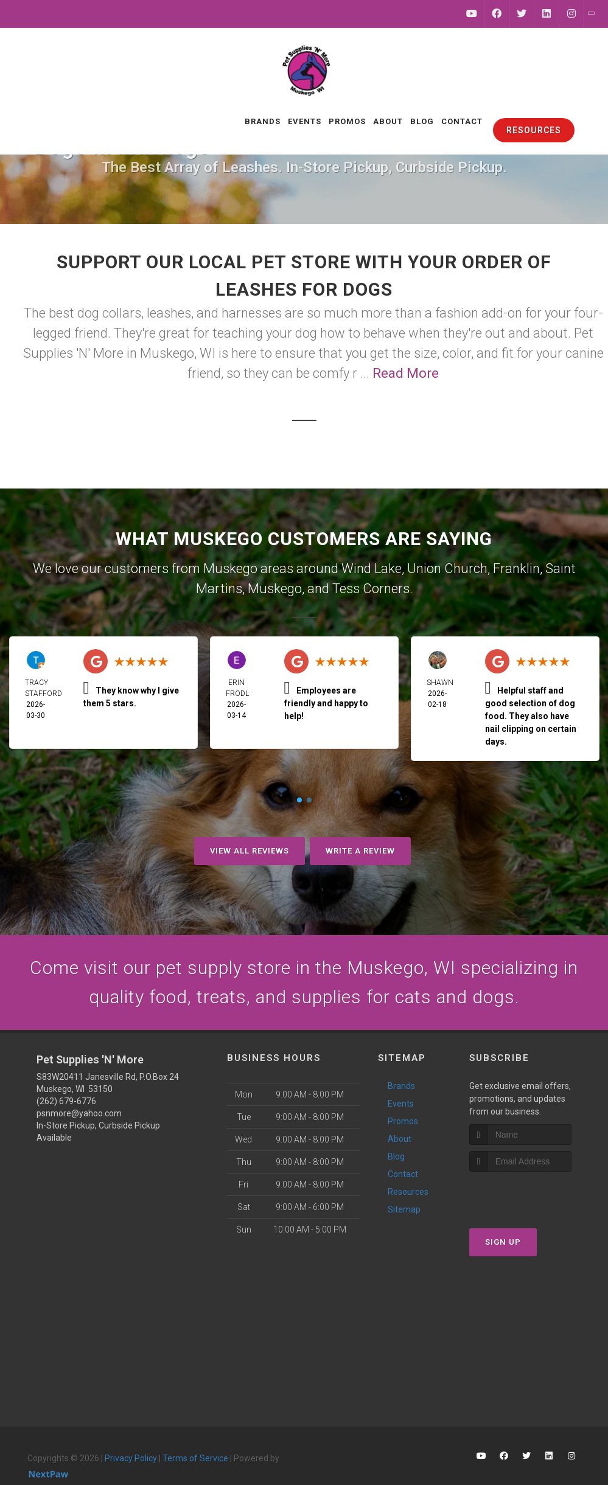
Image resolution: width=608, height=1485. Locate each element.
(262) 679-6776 (66, 1101)
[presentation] (534, 1194)
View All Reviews (249, 850)
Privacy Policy (131, 1458)
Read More (405, 373)
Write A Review (360, 850)
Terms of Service (195, 1458)
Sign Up (503, 1242)
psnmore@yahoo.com (79, 1113)
